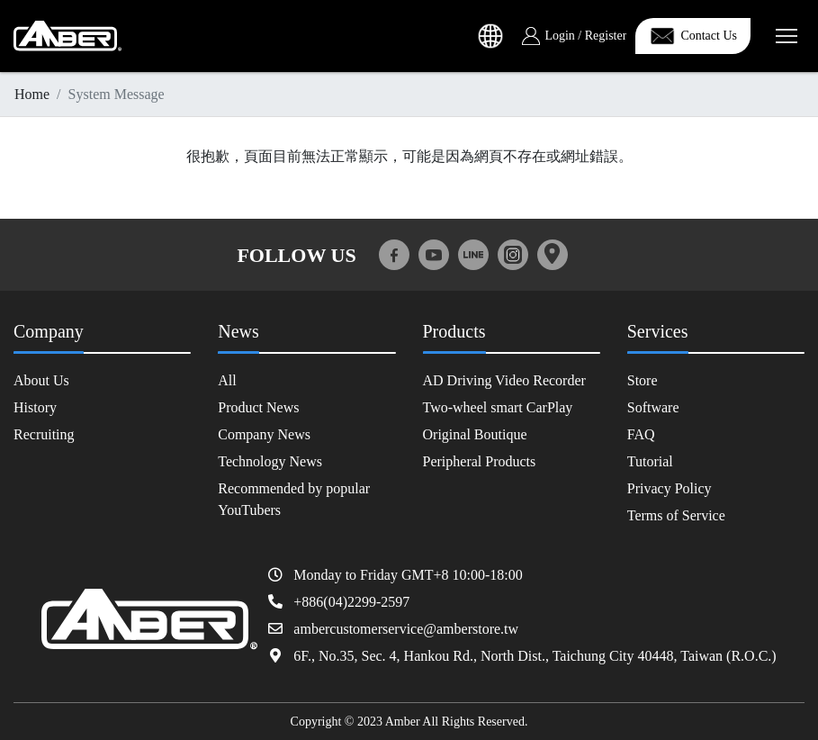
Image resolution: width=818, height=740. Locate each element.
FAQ (641, 434)
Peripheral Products (479, 461)
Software (653, 407)
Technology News (270, 461)
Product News (258, 407)
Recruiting (44, 434)
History (35, 407)
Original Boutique (475, 434)
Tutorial (650, 461)
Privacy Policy (669, 488)
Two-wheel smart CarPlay (498, 407)
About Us (41, 380)
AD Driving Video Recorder (504, 380)
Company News (264, 434)
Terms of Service (676, 515)
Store (642, 380)
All (227, 380)
